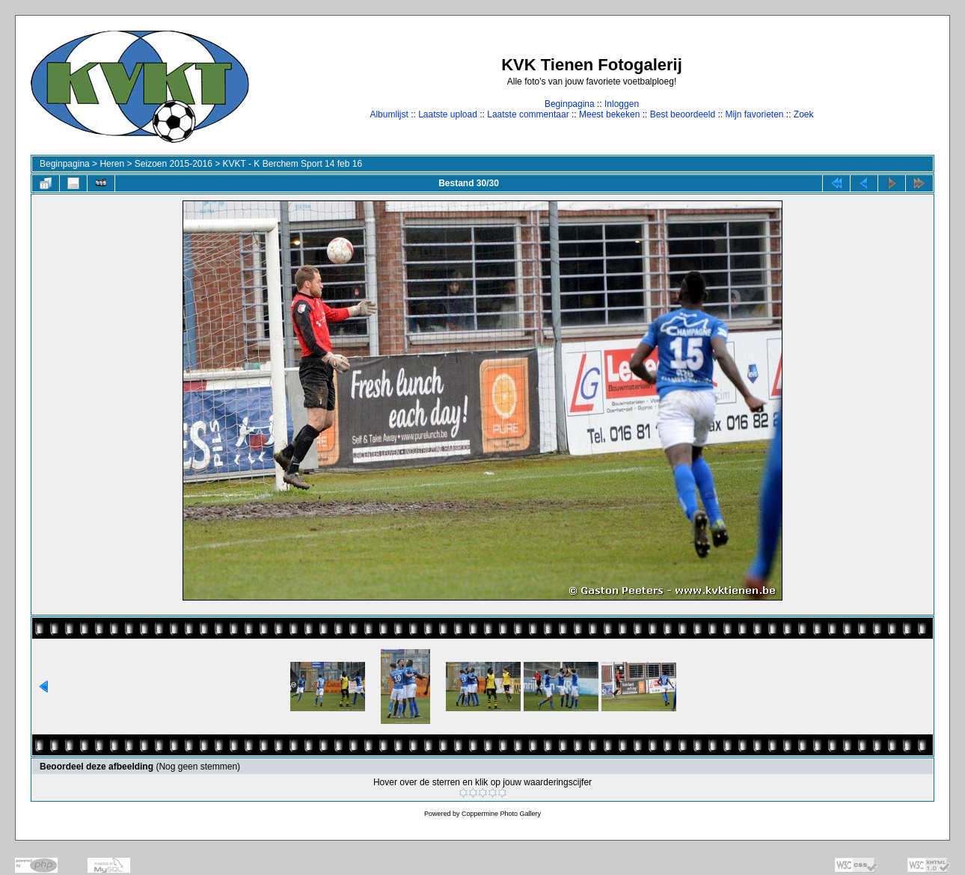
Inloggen (621, 104)
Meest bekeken (609, 114)
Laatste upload (447, 114)
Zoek (804, 114)
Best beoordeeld (682, 114)
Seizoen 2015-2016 (173, 164)
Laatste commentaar (528, 114)
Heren (111, 164)
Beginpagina (570, 104)
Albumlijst (389, 114)
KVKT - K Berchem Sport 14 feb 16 (293, 164)
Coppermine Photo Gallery (501, 813)
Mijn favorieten (754, 114)
